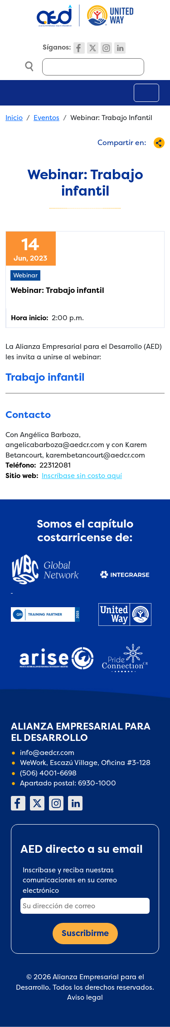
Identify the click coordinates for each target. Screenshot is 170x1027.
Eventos (46, 117)
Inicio (14, 117)
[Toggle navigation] (146, 93)
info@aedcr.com (47, 752)
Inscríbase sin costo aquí (82, 475)
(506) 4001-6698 (48, 773)
